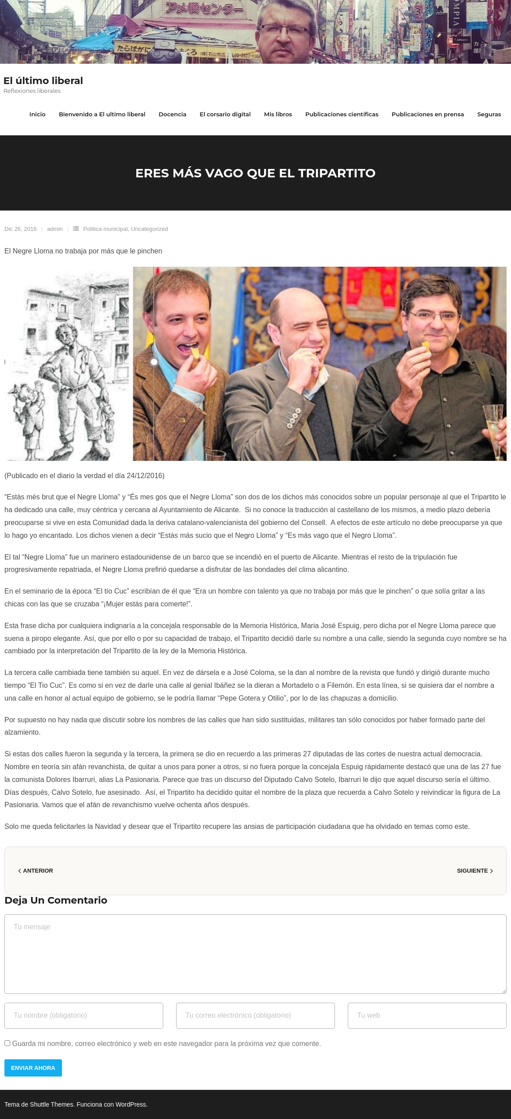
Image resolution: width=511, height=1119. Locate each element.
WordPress (130, 1104)
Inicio (37, 114)
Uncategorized (149, 229)
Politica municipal (105, 229)
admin (54, 229)
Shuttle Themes (51, 1104)
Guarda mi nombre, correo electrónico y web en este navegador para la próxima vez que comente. (166, 1043)
